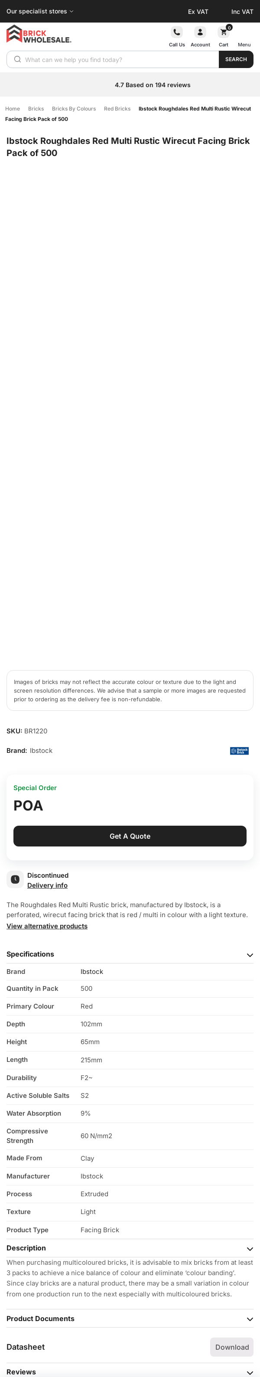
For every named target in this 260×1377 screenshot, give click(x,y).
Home (12, 108)
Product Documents (40, 1079)
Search (236, 59)
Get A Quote (130, 596)
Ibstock (92, 732)
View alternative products (47, 687)
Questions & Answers (43, 1151)
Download (232, 1108)
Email (18, 1269)
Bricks (36, 108)
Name (18, 1242)
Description (26, 1008)
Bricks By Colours (74, 108)
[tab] (130, 715)
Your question (30, 1186)
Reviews (21, 1132)
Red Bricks (117, 108)
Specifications (30, 714)
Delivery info (47, 646)
